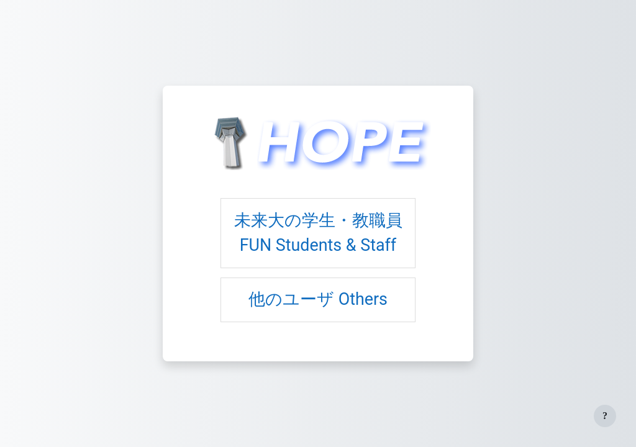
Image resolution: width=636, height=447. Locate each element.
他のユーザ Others (318, 299)
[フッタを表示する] (605, 416)
